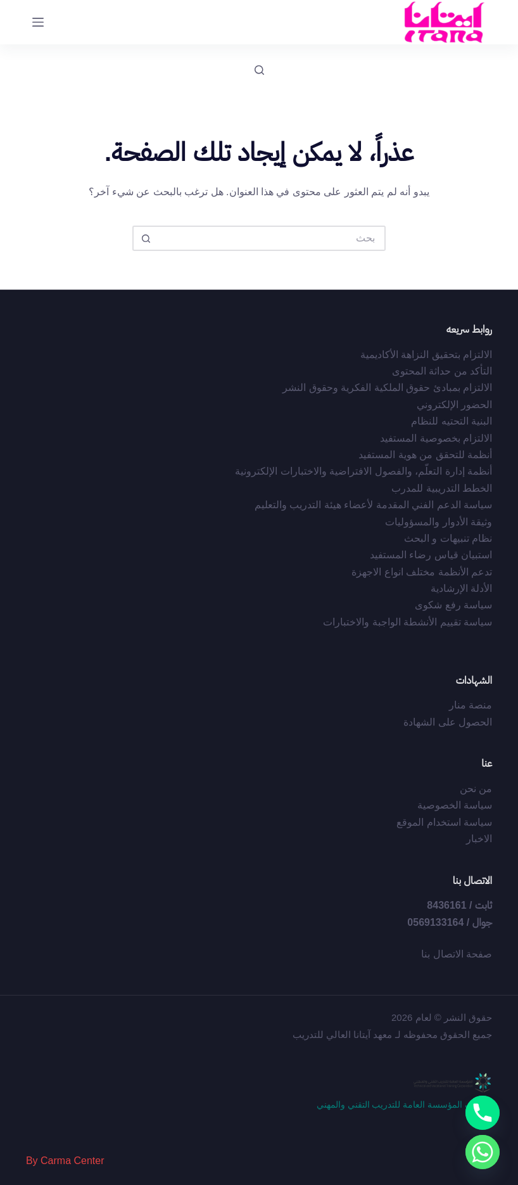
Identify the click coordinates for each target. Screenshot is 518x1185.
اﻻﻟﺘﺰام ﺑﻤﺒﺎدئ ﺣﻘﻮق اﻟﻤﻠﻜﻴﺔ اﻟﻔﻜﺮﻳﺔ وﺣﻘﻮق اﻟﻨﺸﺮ (387, 387)
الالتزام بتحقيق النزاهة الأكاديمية (426, 354)
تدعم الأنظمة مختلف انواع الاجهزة (421, 572)
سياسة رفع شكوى (453, 604)
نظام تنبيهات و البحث (448, 538)
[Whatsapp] (482, 1152)
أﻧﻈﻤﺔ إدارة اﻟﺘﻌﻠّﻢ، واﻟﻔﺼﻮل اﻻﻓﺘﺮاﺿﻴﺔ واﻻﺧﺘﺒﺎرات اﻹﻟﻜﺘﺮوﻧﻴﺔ (363, 471)
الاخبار (479, 838)
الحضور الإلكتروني (454, 404)
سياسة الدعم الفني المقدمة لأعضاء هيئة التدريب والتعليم (373, 504)
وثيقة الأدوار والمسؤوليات (438, 521)
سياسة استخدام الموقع (444, 822)
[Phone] (482, 1113)
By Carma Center (65, 1160)
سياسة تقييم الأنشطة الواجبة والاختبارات (407, 622)
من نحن (476, 788)
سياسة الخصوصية (454, 805)
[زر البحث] (145, 238)
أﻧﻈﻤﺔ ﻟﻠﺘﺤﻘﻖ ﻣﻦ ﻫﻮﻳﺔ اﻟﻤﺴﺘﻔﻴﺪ (425, 454)
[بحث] (259, 70)
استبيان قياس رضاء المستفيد (431, 554)
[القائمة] (38, 22)
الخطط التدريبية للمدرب (441, 488)
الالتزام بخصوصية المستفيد (436, 438)
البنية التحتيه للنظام (451, 421)
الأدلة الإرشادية (461, 588)
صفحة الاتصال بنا (456, 954)
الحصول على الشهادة (447, 722)
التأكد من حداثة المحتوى (442, 371)
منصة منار (470, 705)
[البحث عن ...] (272, 238)
